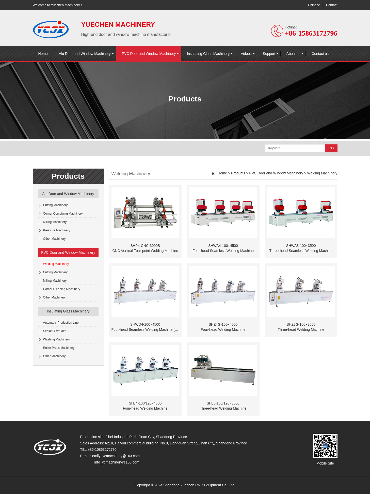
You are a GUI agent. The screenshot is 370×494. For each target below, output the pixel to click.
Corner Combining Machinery (63, 213)
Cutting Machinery (55, 205)
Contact (331, 5)
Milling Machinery (55, 222)
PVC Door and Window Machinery (149, 54)
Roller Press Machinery (59, 348)
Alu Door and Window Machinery (85, 54)
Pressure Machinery (56, 230)
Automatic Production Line (61, 322)
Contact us (320, 54)
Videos (246, 54)
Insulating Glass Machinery (208, 54)
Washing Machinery (56, 339)
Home (43, 54)
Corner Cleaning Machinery (61, 289)
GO (331, 148)
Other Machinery (54, 239)
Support (269, 54)
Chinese (314, 5)
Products (238, 173)
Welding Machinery (56, 264)
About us (293, 54)
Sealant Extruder (54, 331)
